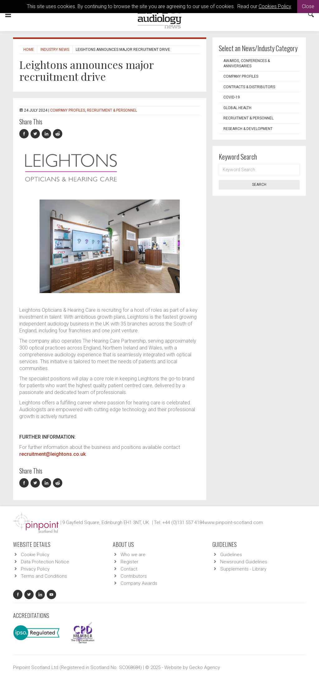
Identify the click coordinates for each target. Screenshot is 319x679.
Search (259, 184)
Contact (129, 569)
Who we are (133, 554)
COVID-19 (231, 97)
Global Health (237, 108)
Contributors (134, 576)
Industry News (54, 49)
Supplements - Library (243, 569)
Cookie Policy (35, 554)
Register (129, 562)
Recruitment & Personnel (112, 110)
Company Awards (139, 583)
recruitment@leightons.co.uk (52, 454)
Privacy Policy (35, 569)
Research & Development (248, 129)
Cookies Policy (275, 6)
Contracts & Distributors (249, 87)
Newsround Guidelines (243, 562)
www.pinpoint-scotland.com (233, 522)
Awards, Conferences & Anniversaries (246, 63)
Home (28, 49)
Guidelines (231, 554)
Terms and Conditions (44, 576)
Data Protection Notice (45, 562)
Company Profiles (67, 110)
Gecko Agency (204, 667)
